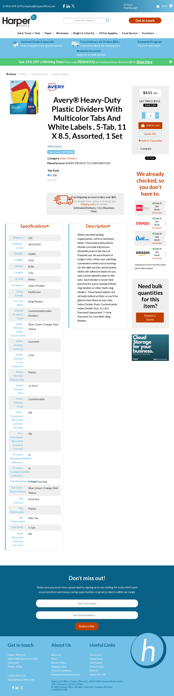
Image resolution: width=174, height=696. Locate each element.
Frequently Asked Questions (65, 674)
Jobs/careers (96, 662)
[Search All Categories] (87, 20)
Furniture (148, 33)
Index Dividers (39, 74)
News (54, 658)
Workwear (62, 33)
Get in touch (145, 20)
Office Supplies (108, 33)
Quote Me (150, 133)
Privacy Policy (97, 666)
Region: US (95, 674)
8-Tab (53, 180)
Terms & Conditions (61, 670)
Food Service (130, 33)
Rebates (94, 670)
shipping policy (88, 204)
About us (56, 655)
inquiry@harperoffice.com (40, 6)
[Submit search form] (107, 20)
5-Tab (53, 175)
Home (11, 74)
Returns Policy (58, 662)
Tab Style (53, 170)
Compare (143, 149)
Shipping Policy (59, 666)
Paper (48, 33)
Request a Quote (150, 317)
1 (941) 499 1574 (13, 6)
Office (23, 74)
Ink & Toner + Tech (29, 33)
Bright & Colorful (83, 33)
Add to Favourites (150, 140)
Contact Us (95, 655)
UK (104, 674)
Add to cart (150, 125)
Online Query (96, 658)
